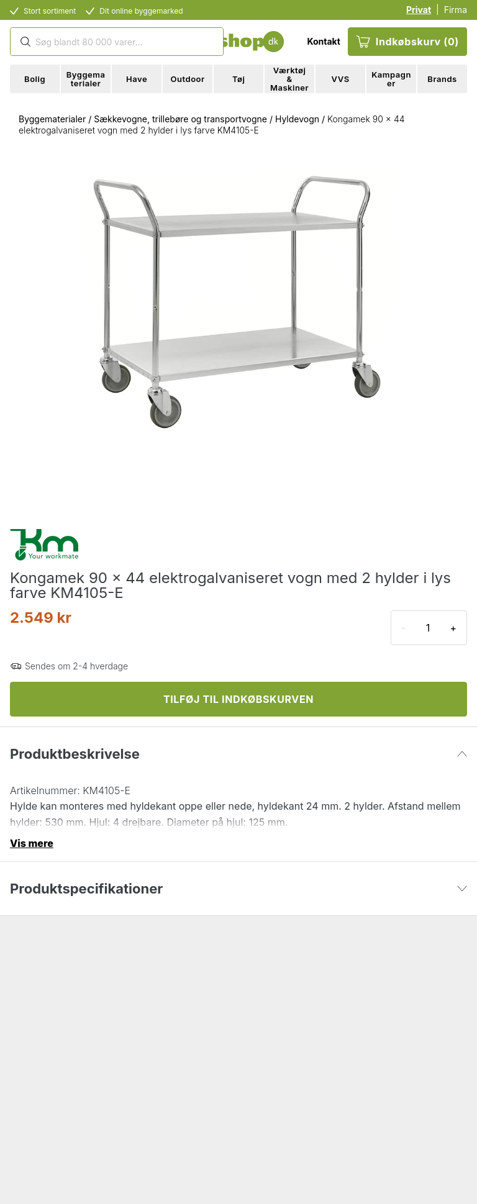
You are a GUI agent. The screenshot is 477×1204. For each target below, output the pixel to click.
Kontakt (323, 41)
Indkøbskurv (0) (407, 41)
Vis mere (31, 843)
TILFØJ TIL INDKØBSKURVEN (238, 699)
